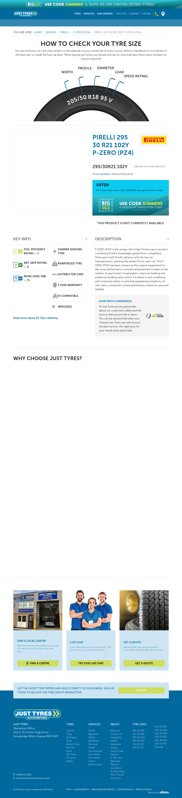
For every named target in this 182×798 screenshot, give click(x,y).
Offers (69, 761)
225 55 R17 (138, 747)
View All (159, 747)
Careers (115, 754)
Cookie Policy (125, 789)
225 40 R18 (161, 733)
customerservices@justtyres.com (33, 778)
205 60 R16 (139, 737)
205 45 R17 (138, 741)
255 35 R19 (161, 743)
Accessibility (81, 789)
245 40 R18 (161, 740)
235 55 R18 (161, 737)
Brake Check (95, 764)
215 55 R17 (138, 744)
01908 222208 (23, 774)
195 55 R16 (138, 730)
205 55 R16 (139, 734)
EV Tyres (70, 757)
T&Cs (68, 789)
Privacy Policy (117, 771)
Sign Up (141, 690)
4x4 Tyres (71, 754)
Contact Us (116, 734)
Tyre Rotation (95, 751)
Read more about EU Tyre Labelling (35, 318)
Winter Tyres (72, 744)
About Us (115, 730)
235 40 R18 (161, 730)
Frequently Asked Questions (116, 740)
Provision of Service (103, 789)
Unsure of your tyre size (149, 166)
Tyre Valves (94, 754)
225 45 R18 (161, 726)
